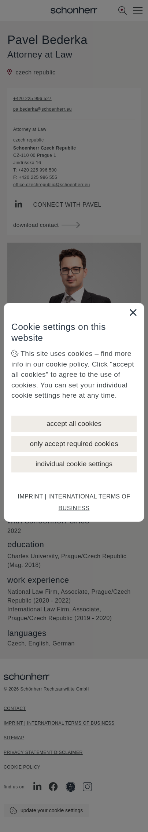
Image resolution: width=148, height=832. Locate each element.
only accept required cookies (74, 444)
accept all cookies (74, 423)
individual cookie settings (74, 464)
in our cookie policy (56, 364)
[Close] (132, 312)
